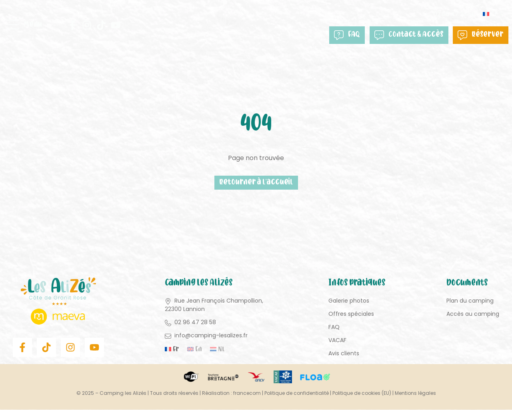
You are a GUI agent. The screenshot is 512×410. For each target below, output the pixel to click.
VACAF (337, 341)
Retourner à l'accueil (256, 182)
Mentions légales (415, 393)
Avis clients (343, 354)
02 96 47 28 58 (455, 14)
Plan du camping (470, 301)
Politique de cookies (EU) (361, 393)
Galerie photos (348, 301)
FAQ (347, 35)
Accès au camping (472, 314)
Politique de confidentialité (296, 393)
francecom (247, 393)
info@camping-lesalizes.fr (211, 336)
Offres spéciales (351, 314)
